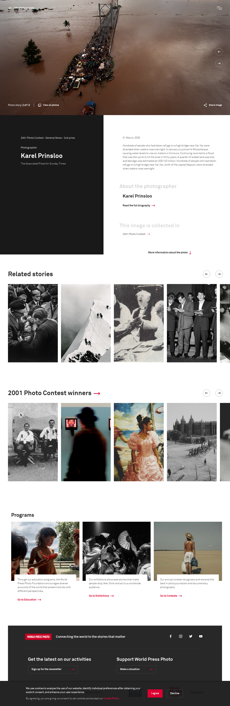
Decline (174, 693)
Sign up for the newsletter (46, 669)
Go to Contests (168, 596)
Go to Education (27, 599)
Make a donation (130, 669)
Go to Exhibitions (99, 596)
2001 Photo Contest (24, 8)
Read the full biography (136, 205)
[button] (206, 274)
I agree (155, 693)
